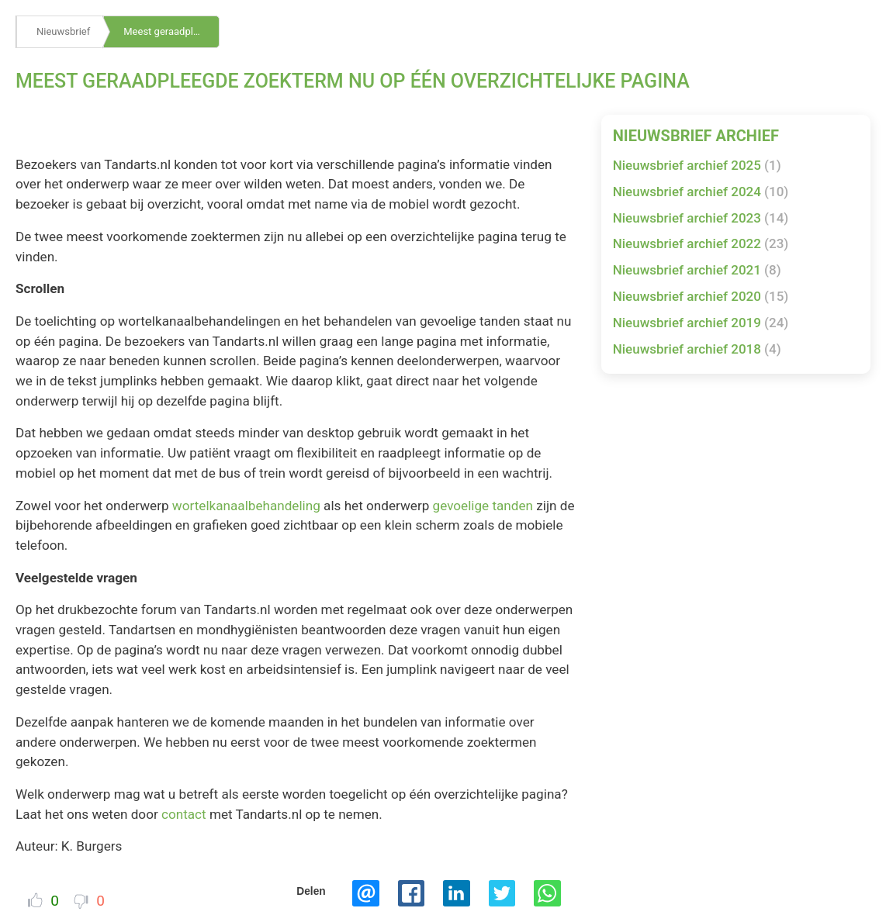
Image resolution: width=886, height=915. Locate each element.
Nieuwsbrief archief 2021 (697, 270)
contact (183, 814)
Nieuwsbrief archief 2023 (701, 218)
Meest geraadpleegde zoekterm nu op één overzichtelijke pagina (171, 31)
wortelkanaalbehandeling (246, 505)
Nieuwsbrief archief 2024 (701, 191)
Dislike (81, 901)
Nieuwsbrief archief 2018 (697, 349)
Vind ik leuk (35, 900)
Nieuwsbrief (63, 31)
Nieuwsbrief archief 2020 (701, 296)
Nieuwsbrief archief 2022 (701, 243)
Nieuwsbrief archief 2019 (701, 322)
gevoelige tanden (483, 505)
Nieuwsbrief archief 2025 (697, 165)
